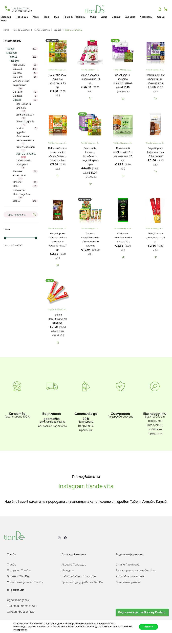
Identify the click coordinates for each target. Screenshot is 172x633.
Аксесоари (146, 16)
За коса (17, 72)
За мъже (18, 91)
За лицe (17, 68)
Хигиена (130, 16)
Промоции (22, 16)
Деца (104, 16)
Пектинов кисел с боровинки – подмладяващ (155, 79)
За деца (17, 95)
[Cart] (166, 9)
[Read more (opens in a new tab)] (18, 9)
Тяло (56, 16)
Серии (161, 16)
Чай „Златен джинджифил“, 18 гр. (155, 237)
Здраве (116, 16)
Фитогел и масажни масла (25, 138)
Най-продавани (22, 194)
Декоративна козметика (21, 83)
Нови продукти (19, 188)
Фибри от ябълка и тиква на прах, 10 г (123, 237)
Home (6, 29)
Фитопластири (25, 146)
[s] (21, 214)
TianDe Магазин (42, 29)
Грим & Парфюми (74, 16)
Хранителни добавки (23, 105)
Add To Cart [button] (90, 98)
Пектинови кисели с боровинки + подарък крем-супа (90, 156)
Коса (46, 16)
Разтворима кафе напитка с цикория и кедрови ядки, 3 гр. (58, 241)
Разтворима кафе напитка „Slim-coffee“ (155, 152)
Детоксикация (25, 114)
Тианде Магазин (21, 29)
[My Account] (160, 9)
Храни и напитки (26, 153)
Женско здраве (25, 121)
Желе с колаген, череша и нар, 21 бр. (90, 79)
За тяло (18, 76)
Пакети (17, 182)
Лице (36, 16)
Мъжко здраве (20, 130)
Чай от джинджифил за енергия (58, 318)
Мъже (93, 16)
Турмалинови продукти (24, 162)
